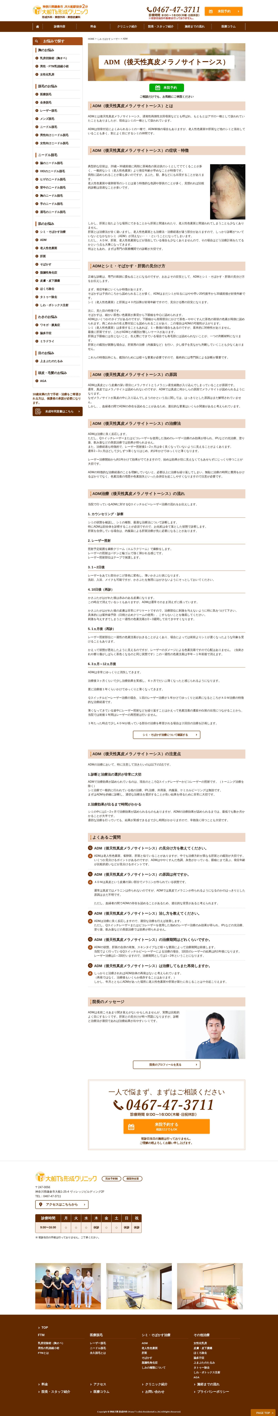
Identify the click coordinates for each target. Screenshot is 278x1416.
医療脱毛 (45, 94)
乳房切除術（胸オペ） (54, 58)
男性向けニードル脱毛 (54, 135)
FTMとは (43, 1352)
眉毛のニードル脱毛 (53, 211)
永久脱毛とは (98, 1352)
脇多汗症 (45, 333)
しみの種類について (154, 1367)
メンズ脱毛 (47, 118)
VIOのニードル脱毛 (52, 171)
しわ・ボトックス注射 (54, 305)
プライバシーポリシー (213, 1392)
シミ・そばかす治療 (53, 231)
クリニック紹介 (156, 1384)
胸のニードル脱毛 (51, 195)
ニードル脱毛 (48, 126)
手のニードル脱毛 (51, 203)
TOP (44, 1327)
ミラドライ (47, 341)
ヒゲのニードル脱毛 (53, 179)
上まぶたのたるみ (51, 361)
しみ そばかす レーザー (108, 39)
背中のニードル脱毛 (53, 187)
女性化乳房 (47, 74)
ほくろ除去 (47, 288)
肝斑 (43, 256)
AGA (43, 380)
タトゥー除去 (48, 297)
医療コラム (101, 1392)
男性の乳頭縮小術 (48, 1348)
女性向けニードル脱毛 (54, 143)
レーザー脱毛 (48, 110)
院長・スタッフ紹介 (55, 1392)
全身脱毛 (45, 102)
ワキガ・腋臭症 (50, 324)
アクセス (99, 1384)
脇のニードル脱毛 (51, 163)
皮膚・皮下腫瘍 (50, 280)
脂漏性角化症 (48, 272)
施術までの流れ (208, 1384)
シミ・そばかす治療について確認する (165, 734)
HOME (91, 39)
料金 (44, 1384)
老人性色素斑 (48, 248)
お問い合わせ (154, 1392)
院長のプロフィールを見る (165, 1064)
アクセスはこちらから (62, 1204)
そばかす (45, 264)
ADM (125, 39)
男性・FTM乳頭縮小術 (54, 66)
